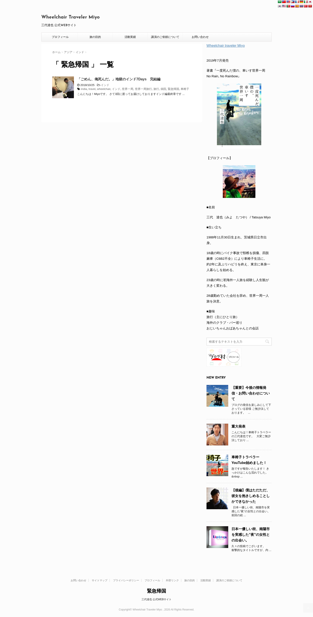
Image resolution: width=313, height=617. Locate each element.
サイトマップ (99, 580)
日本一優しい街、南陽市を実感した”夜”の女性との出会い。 (250, 534)
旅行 (156, 89)
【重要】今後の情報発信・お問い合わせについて (250, 393)
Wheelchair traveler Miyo (225, 45)
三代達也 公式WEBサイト (157, 599)
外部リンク (172, 580)
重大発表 (238, 426)
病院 (163, 89)
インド (105, 85)
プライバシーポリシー (126, 580)
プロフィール (60, 37)
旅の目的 (95, 37)
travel (91, 89)
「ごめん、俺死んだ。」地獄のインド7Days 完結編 (118, 79)
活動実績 (130, 37)
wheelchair (103, 89)
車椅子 (185, 89)
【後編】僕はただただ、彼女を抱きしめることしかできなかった (250, 495)
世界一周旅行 (143, 89)
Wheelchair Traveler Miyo (70, 17)
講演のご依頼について (165, 37)
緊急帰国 (173, 89)
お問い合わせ (200, 37)
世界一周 (127, 89)
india (84, 89)
